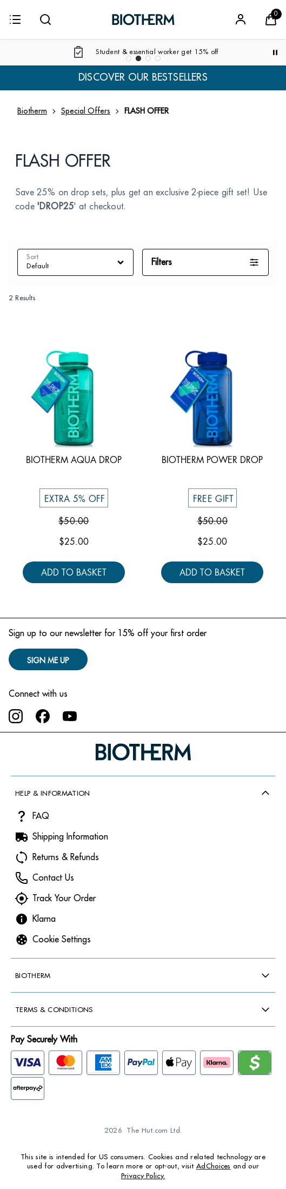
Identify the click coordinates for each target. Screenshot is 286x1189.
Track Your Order (64, 898)
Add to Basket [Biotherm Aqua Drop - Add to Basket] (74, 573)
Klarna (44, 919)
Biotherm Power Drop (212, 460)
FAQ (40, 816)
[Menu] (15, 19)
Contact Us (53, 878)
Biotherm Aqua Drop (74, 460)
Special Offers (85, 111)
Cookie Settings (61, 939)
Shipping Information (70, 837)
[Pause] (275, 52)
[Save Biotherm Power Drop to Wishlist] (261, 333)
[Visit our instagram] (16, 716)
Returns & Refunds (65, 857)
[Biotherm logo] (143, 19)
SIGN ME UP (48, 660)
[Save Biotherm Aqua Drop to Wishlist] (123, 333)
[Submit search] (45, 19)
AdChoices (213, 1166)
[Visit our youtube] (70, 716)
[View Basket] (270, 19)
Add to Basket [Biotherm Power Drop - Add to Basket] (212, 573)
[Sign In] (240, 19)
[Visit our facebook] (43, 716)
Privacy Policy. (143, 1175)
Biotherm (32, 111)
